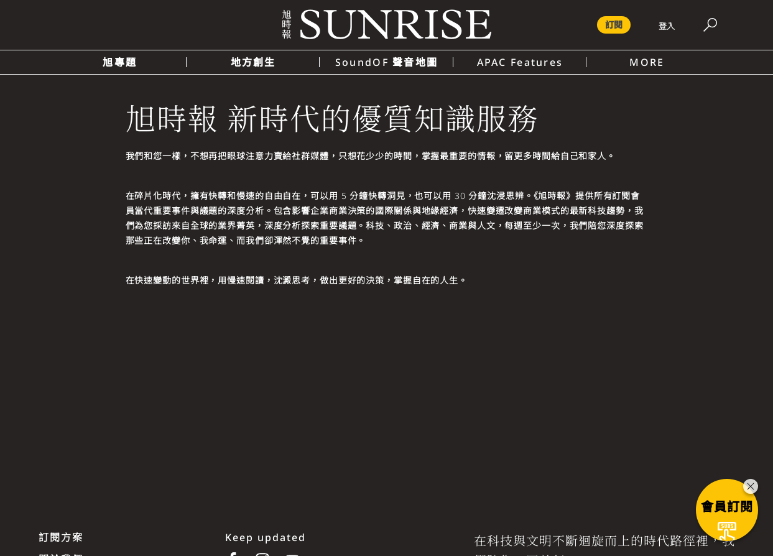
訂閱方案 (61, 537)
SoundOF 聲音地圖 (386, 62)
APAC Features (520, 62)
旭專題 (120, 62)
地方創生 (253, 62)
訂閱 (614, 24)
